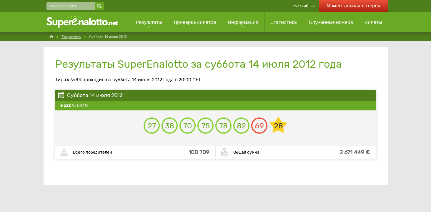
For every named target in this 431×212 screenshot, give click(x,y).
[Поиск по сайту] (70, 6)
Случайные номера (331, 22)
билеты (373, 22)
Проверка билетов (195, 22)
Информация (243, 22)
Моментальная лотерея (353, 6)
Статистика (283, 22)
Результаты (149, 22)
